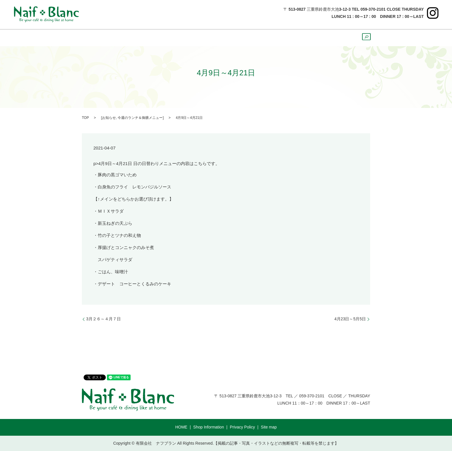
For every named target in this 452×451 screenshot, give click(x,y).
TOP (85, 118)
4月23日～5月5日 (350, 319)
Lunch (172, 38)
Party (311, 38)
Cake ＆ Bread (277, 38)
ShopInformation (134, 38)
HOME (95, 38)
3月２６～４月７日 (103, 319)
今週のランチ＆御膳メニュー (140, 118)
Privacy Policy (242, 427)
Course (337, 38)
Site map (269, 427)
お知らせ (109, 118)
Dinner (198, 38)
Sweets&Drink (233, 38)
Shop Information (208, 427)
